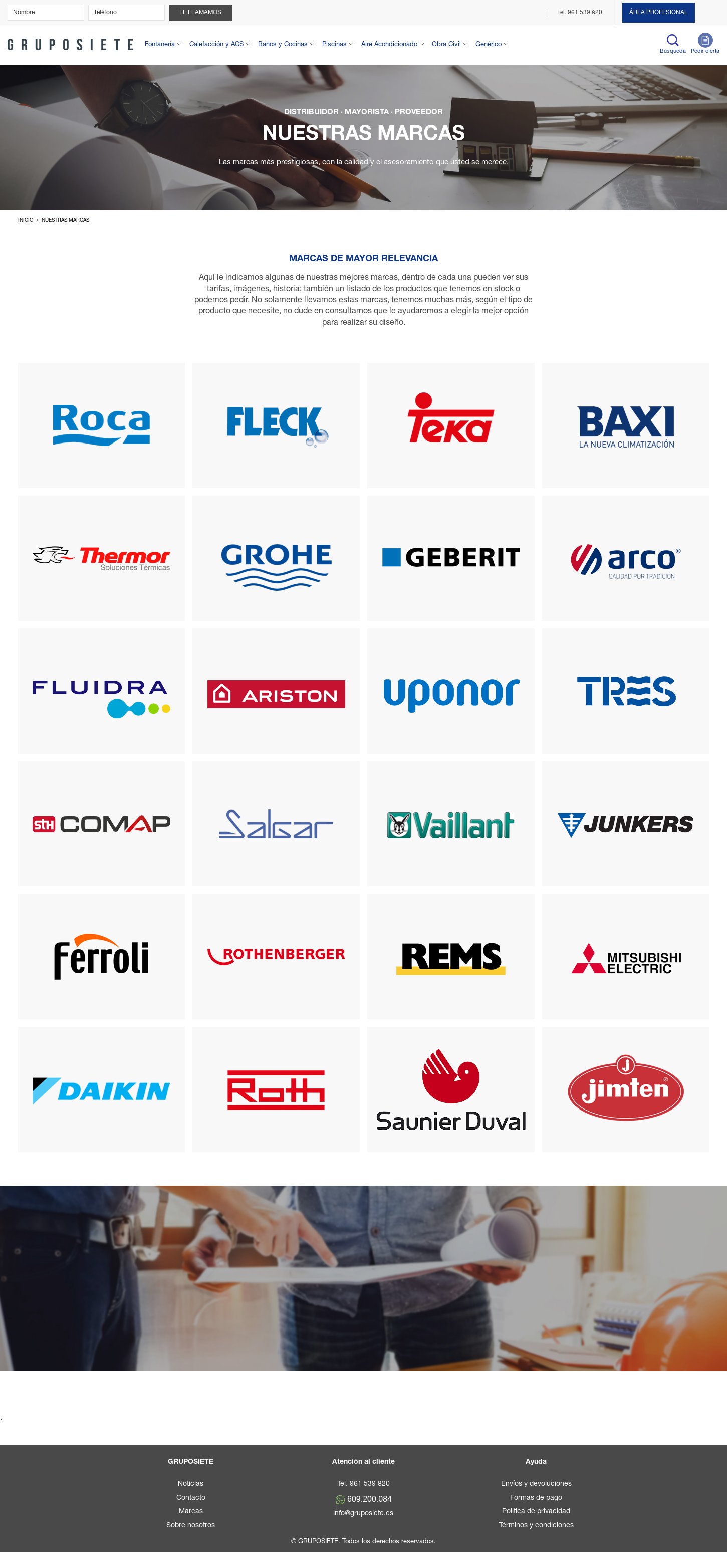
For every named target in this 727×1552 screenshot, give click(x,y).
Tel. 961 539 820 (580, 13)
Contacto (190, 1498)
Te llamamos (200, 13)
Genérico (488, 45)
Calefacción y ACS (216, 45)
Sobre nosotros (190, 1525)
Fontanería (160, 45)
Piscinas (334, 45)
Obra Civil (446, 45)
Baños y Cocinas (283, 45)
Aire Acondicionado (389, 45)
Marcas (191, 1511)
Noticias (190, 1484)
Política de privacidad (536, 1511)
